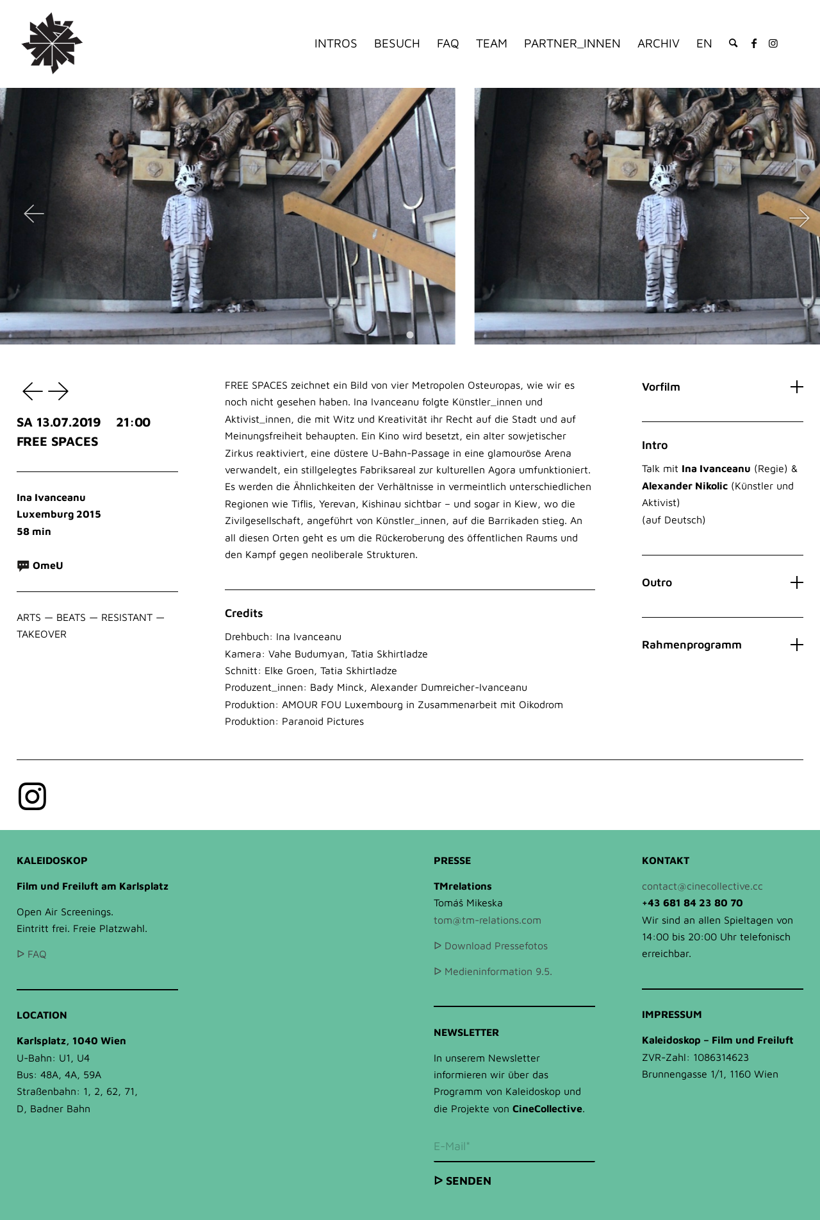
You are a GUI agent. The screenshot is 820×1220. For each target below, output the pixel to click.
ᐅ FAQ (32, 954)
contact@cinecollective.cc (702, 886)
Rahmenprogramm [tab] (722, 644)
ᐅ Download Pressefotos (491, 945)
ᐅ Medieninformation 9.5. (493, 971)
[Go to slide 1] (409, 334)
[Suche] (733, 43)
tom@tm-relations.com (487, 920)
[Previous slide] (34, 216)
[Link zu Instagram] (773, 43)
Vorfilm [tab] (722, 386)
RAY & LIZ (29, 390)
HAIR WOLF (60, 390)
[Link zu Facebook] (754, 43)
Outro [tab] (722, 582)
